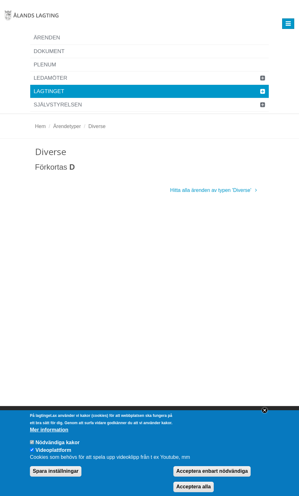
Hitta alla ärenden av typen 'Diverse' (214, 190)
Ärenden (47, 38)
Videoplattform (53, 456)
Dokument (49, 51)
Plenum (45, 65)
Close (264, 416)
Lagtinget (49, 91)
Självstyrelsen (58, 105)
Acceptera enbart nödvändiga (212, 477)
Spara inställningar (56, 477)
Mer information (49, 435)
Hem (40, 126)
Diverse (97, 126)
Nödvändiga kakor (57, 448)
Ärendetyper (67, 126)
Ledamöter (50, 78)
